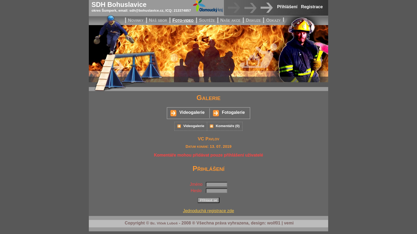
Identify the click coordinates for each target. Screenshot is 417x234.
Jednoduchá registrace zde (208, 211)
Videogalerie (192, 112)
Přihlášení (287, 7)
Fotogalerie (233, 112)
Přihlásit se (208, 200)
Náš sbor (158, 20)
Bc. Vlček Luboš (164, 223)
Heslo (196, 190)
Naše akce (230, 20)
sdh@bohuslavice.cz (146, 10)
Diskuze (253, 20)
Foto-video (182, 20)
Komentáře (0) (228, 126)
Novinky (136, 20)
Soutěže (207, 20)
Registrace (312, 7)
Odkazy (273, 20)
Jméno (196, 184)
